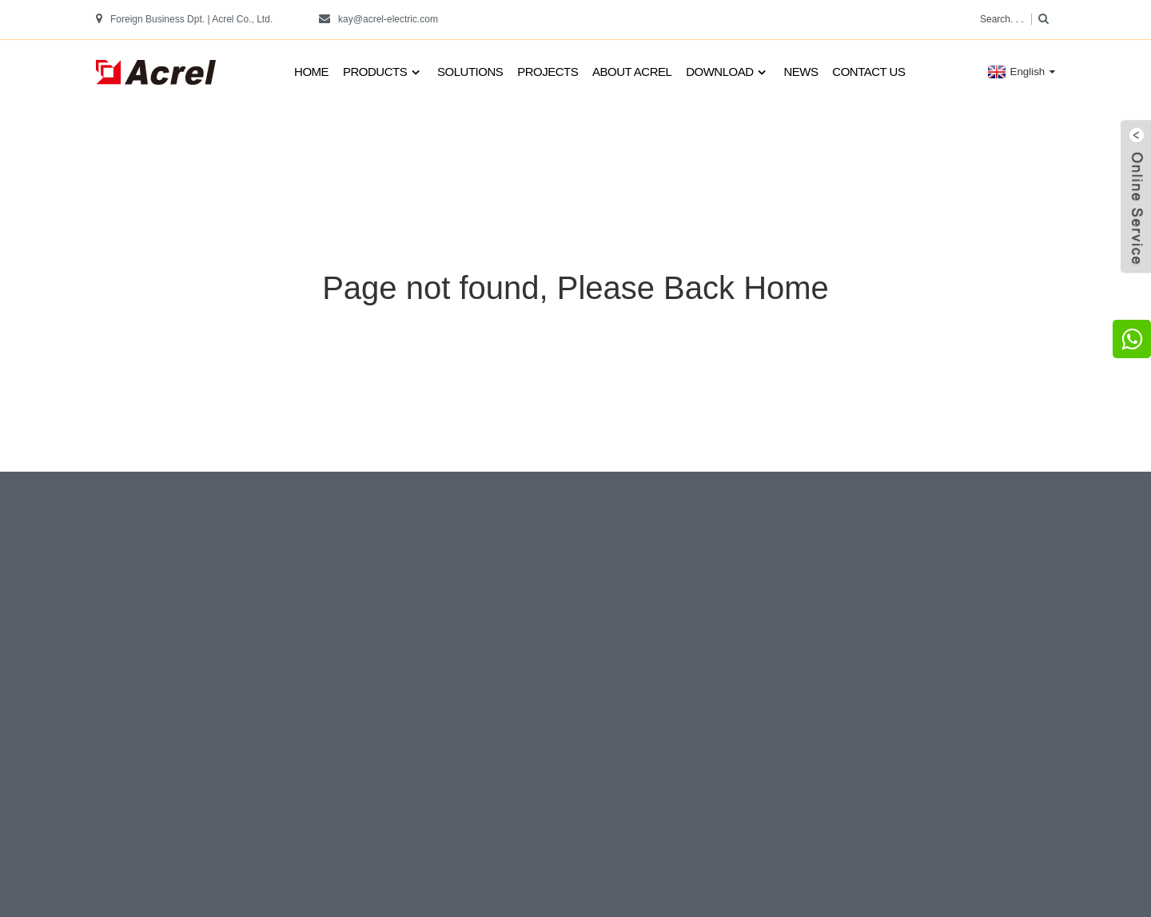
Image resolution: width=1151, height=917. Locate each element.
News (800, 71)
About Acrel (631, 71)
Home (311, 71)
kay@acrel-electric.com (388, 19)
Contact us (868, 71)
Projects (547, 71)
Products (383, 72)
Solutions (470, 71)
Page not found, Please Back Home (575, 287)
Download (727, 72)
